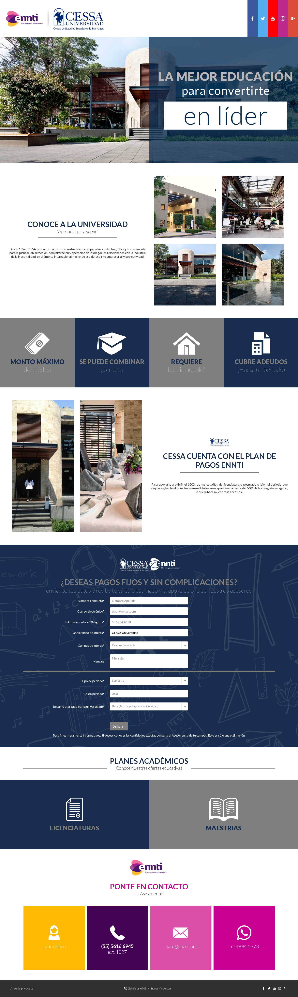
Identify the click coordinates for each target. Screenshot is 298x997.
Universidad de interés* (88, 633)
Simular (119, 726)
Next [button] (293, 103)
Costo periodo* (93, 694)
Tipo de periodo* (92, 681)
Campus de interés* (91, 645)
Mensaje (98, 661)
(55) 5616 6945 (137, 988)
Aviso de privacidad (22, 988)
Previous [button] (5, 103)
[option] (149, 101)
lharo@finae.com (181, 946)
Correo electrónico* (90, 611)
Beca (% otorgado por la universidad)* (78, 707)
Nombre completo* (91, 601)
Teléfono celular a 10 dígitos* (84, 622)
